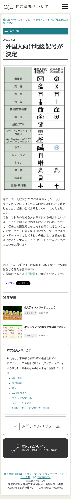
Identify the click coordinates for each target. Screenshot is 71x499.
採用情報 (30, 273)
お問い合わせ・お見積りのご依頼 (30, 407)
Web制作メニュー (22, 393)
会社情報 (17, 378)
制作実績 (17, 383)
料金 (14, 388)
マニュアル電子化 (22, 398)
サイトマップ (34, 474)
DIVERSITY (44, 477)
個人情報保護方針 (14, 474)
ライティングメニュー (24, 402)
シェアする (9, 282)
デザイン (40, 19)
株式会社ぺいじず (13, 19)
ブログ (29, 19)
